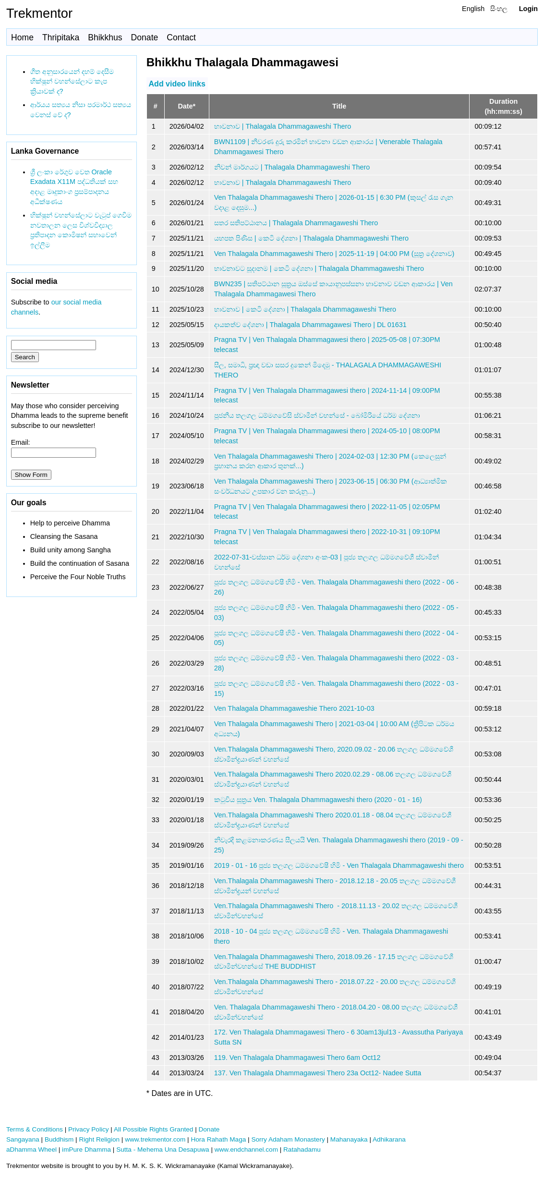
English (473, 8)
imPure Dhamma (86, 1149)
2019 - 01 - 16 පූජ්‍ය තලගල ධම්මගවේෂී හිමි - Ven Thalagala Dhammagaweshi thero (339, 865)
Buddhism (59, 1139)
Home (22, 37)
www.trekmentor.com (155, 1139)
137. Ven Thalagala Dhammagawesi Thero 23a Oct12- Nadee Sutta (317, 1073)
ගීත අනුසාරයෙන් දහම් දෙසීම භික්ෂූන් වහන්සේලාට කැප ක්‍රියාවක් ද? (72, 82)
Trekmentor (39, 13)
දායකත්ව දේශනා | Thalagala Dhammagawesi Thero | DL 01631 (310, 324)
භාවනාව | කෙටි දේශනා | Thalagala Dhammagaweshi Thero (305, 309)
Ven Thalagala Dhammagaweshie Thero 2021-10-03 (294, 708)
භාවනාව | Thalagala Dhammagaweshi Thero (282, 126)
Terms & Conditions (34, 1129)
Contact (181, 37)
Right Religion (99, 1139)
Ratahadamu (302, 1149)
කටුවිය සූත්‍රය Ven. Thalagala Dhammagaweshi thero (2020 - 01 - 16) (318, 799)
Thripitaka (60, 37)
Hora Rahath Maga (218, 1139)
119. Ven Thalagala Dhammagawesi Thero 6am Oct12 (297, 1057)
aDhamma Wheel (31, 1149)
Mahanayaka (349, 1139)
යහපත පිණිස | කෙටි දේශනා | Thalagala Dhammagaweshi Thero (311, 238)
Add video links (177, 83)
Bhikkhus (105, 37)
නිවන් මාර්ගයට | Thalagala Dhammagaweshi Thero (292, 167)
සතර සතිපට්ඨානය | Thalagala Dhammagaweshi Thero (296, 223)
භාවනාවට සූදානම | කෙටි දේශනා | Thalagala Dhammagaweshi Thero (319, 268)
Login (528, 8)
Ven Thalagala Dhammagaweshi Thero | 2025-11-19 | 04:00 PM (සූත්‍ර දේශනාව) (334, 253)
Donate (144, 37)
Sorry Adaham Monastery (288, 1139)
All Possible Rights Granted (153, 1129)
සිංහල (499, 8)
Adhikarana (389, 1139)
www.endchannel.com (246, 1149)
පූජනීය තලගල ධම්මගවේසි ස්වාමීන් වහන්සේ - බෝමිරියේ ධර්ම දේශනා (317, 415)
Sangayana (22, 1139)
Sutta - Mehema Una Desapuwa (162, 1149)
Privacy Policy (88, 1129)
